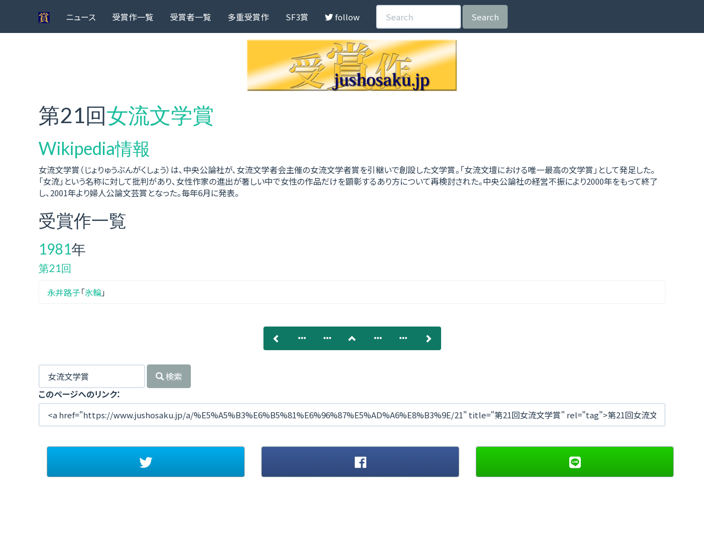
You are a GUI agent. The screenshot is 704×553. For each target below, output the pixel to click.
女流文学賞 (160, 115)
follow (342, 17)
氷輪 (93, 292)
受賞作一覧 (132, 17)
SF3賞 (297, 17)
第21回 (55, 268)
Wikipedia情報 (94, 148)
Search (485, 17)
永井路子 (63, 292)
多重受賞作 (248, 17)
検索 (169, 376)
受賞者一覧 (190, 17)
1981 (55, 249)
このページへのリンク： (79, 394)
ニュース (81, 17)
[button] (146, 461)
